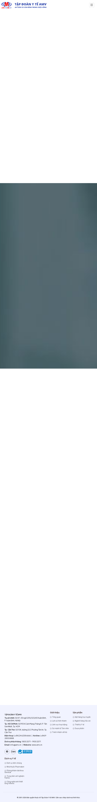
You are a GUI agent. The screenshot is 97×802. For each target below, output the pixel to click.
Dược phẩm (78, 728)
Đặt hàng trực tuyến (82, 717)
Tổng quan (55, 717)
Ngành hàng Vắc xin (82, 721)
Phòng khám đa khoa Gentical (14, 771)
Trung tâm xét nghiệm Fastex (14, 777)
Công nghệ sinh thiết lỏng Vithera (14, 782)
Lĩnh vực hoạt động (58, 724)
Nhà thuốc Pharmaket (14, 767)
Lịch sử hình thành (58, 721)
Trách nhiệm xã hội (58, 732)
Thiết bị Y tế (78, 724)
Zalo (13, 751)
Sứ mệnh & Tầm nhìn (59, 728)
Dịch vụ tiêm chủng (13, 763)
